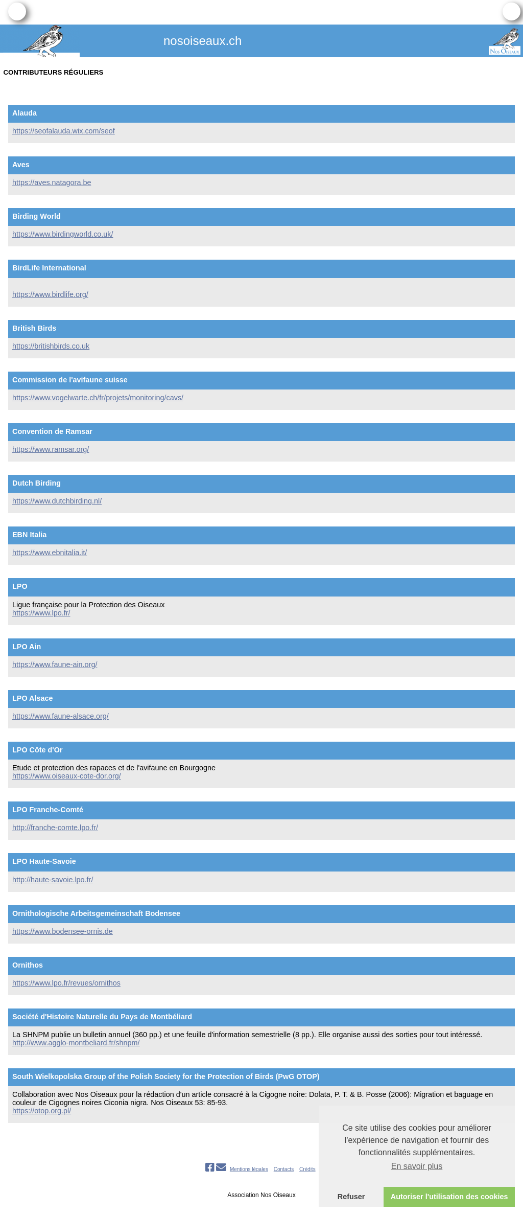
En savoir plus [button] (417, 1166)
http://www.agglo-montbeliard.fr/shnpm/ (76, 1043)
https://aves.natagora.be (51, 182)
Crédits (307, 1169)
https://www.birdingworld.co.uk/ (62, 234)
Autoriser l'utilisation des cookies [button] (449, 1197)
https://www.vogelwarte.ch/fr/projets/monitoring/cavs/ (97, 398)
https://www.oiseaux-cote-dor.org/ (66, 776)
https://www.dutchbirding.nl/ (57, 501)
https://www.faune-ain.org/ (54, 664)
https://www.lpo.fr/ (41, 613)
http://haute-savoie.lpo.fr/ (52, 880)
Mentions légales (249, 1169)
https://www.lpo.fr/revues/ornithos (66, 983)
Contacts (284, 1169)
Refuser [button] (351, 1197)
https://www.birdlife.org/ (50, 294)
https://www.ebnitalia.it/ (49, 552)
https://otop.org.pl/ (41, 1111)
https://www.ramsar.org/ (50, 449)
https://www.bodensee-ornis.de (62, 931)
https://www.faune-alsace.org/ (60, 716)
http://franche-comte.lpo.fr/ (55, 827)
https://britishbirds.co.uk (50, 346)
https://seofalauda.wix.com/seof (63, 131)
